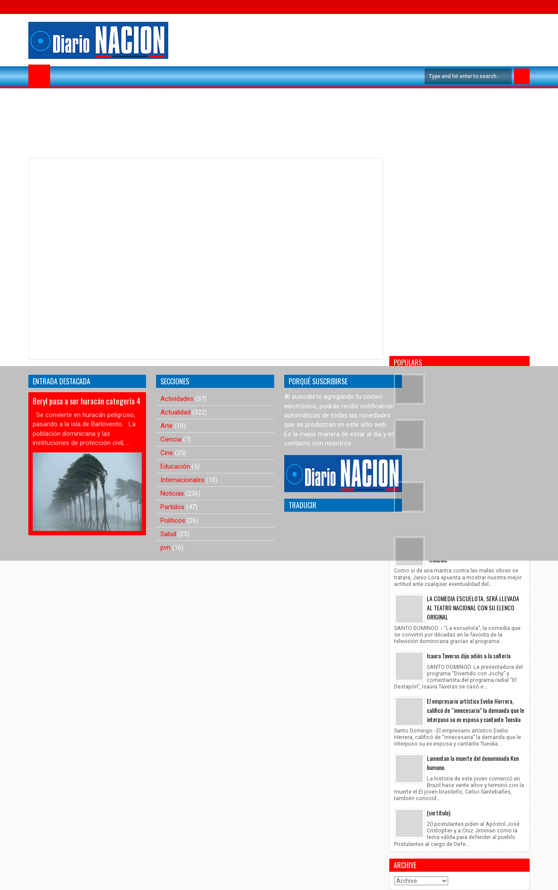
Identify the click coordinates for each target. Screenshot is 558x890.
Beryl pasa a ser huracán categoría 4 (86, 401)
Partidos (172, 507)
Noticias (172, 493)
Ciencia (170, 439)
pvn (165, 547)
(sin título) (438, 812)
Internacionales (182, 480)
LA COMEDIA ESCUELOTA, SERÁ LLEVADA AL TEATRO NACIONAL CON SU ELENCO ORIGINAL (473, 607)
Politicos (172, 520)
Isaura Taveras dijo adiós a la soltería (468, 655)
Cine (166, 453)
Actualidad (175, 412)
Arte (166, 426)
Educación (175, 466)
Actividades (177, 399)
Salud (168, 534)
